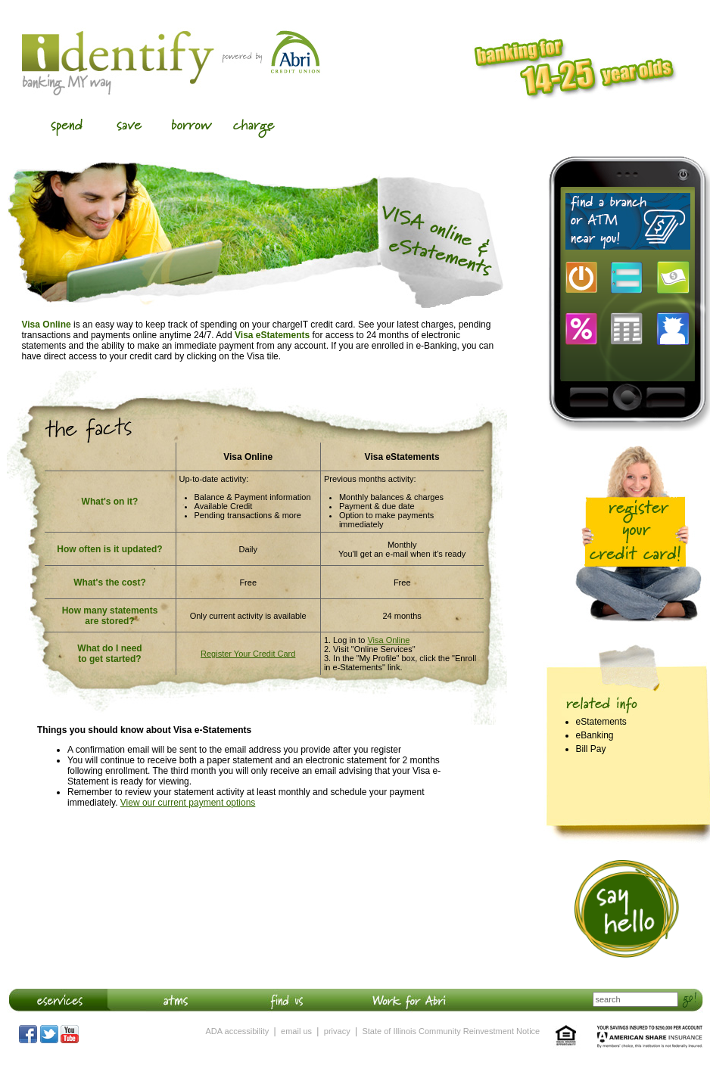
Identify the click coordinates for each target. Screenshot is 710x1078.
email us (296, 1031)
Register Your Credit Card (248, 653)
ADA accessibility (237, 1031)
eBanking (595, 735)
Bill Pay (591, 749)
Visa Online (388, 640)
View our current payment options (188, 802)
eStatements (601, 721)
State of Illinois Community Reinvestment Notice (451, 1031)
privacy (337, 1031)
